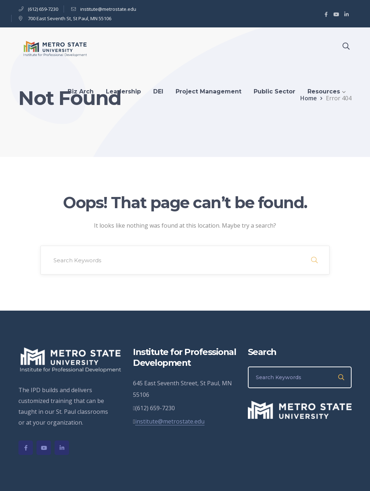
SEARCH (314, 260)
